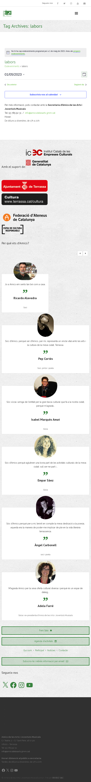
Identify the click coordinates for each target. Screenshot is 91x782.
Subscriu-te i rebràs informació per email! (45, 661)
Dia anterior (11, 85)
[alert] (45, 52)
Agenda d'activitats (45, 641)
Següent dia (80, 85)
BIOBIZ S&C (57, 778)
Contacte (63, 650)
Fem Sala (45, 630)
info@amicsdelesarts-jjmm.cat (40, 113)
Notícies (51, 650)
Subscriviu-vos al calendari (44, 94)
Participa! (39, 650)
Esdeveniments (12, 66)
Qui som (27, 650)
